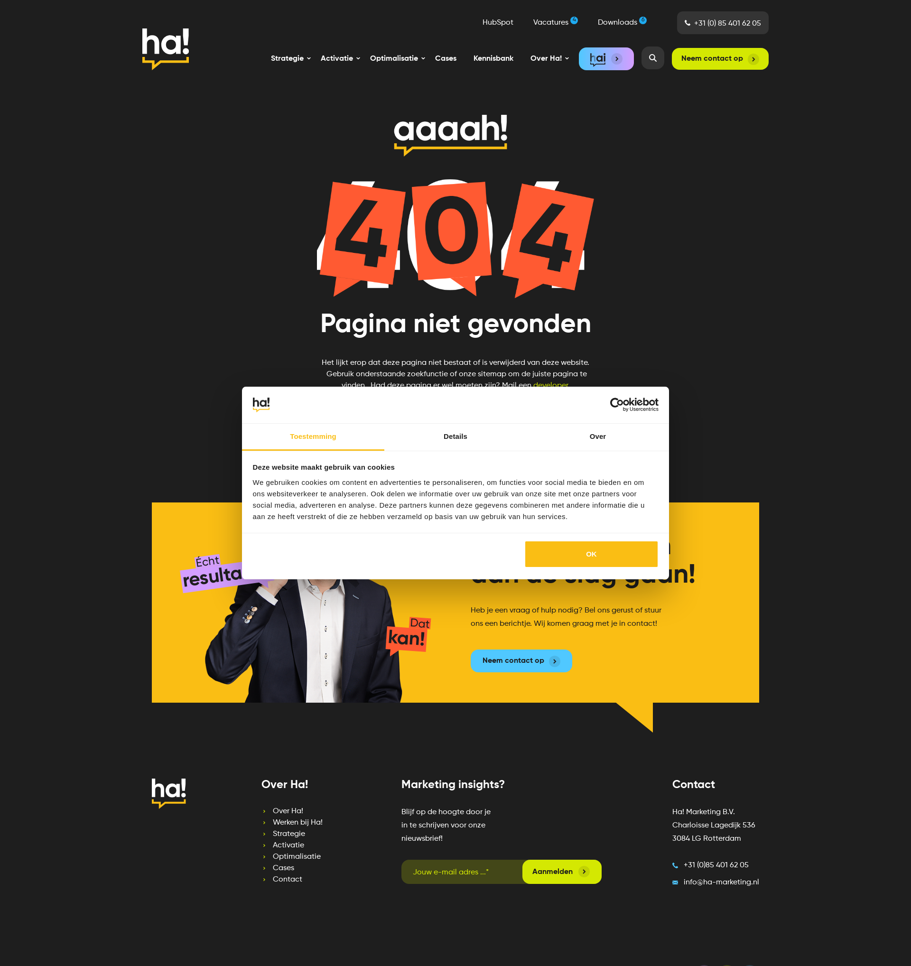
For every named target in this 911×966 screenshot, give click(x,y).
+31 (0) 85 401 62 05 (727, 24)
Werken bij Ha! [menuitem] (298, 823)
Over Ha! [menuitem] (288, 811)
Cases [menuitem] (445, 59)
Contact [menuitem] (287, 879)
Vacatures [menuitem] (555, 22)
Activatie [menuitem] (288, 845)
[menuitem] (287, 59)
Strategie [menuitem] (289, 834)
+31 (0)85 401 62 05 (716, 865)
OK (591, 554)
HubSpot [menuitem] (498, 23)
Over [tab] (598, 436)
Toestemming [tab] (313, 436)
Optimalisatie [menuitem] (297, 857)
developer (550, 386)
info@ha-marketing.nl (721, 882)
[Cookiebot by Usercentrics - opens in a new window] (617, 405)
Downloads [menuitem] (622, 22)
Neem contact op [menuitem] (712, 59)
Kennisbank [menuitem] (493, 59)
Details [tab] (455, 436)
